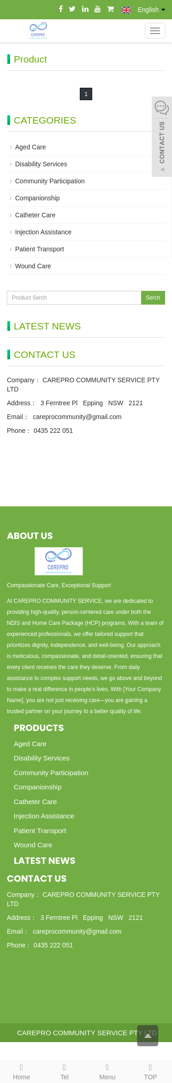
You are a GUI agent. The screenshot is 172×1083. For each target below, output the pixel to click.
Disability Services (41, 164)
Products (39, 727)
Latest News (44, 860)
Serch (153, 298)
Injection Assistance (43, 232)
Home (21, 1070)
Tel (64, 1070)
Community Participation (50, 181)
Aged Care (30, 147)
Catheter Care (35, 215)
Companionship (37, 198)
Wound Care (33, 266)
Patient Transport (39, 249)
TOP (150, 1070)
